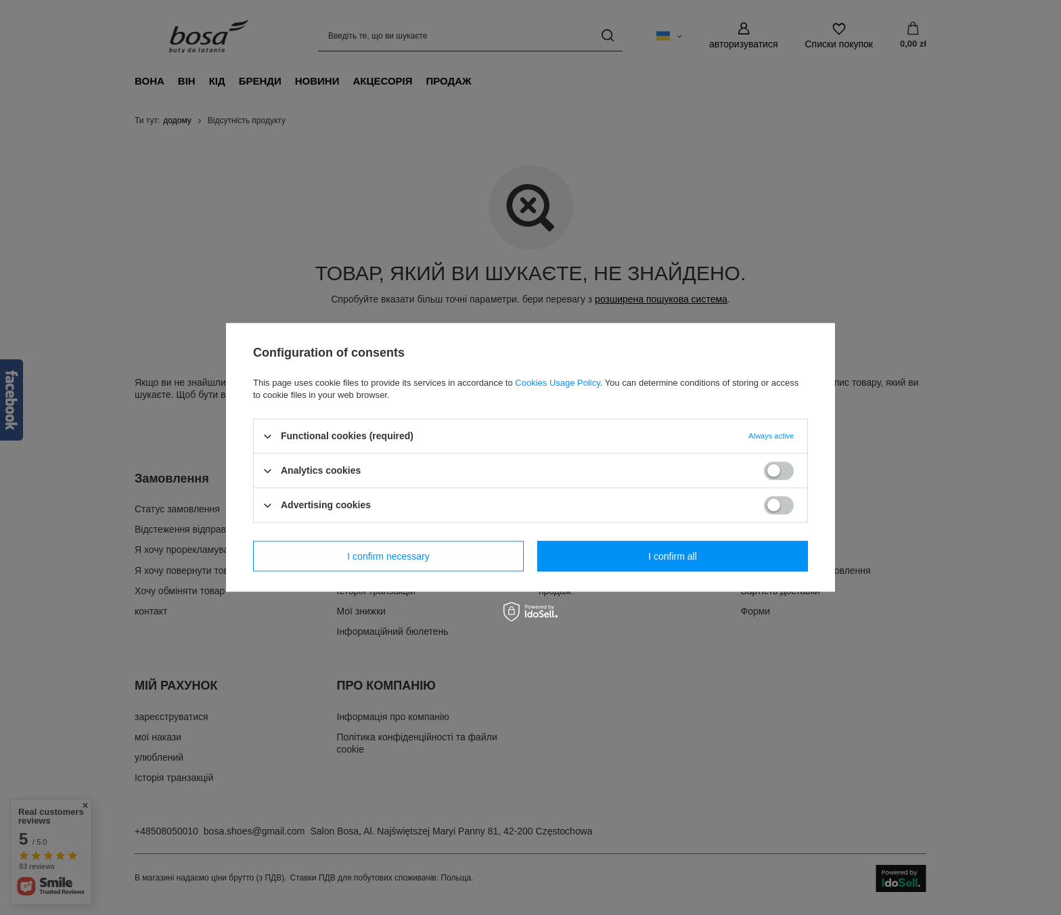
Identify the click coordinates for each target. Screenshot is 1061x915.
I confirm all (672, 556)
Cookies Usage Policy (557, 383)
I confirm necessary (388, 556)
